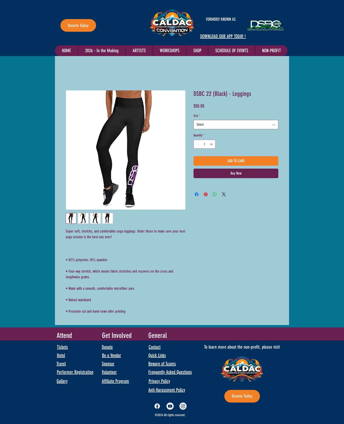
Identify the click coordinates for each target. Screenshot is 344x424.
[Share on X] (224, 194)
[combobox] (236, 124)
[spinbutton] (204, 144)
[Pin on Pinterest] (206, 194)
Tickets (62, 347)
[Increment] (212, 144)
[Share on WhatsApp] (215, 194)
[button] (231, 50)
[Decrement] (197, 144)
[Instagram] (183, 406)
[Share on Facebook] (196, 194)
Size (197, 116)
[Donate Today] (78, 25)
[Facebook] (157, 406)
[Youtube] (170, 406)
